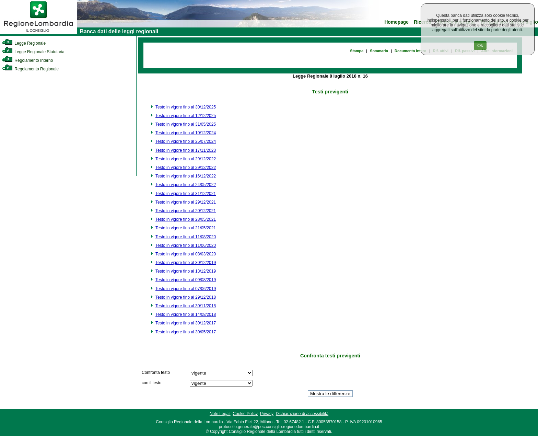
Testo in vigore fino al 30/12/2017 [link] (185, 323)
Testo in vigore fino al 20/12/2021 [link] (185, 210)
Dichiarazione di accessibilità (302, 413)
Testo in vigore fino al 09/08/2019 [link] (185, 279)
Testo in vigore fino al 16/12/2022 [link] (185, 176)
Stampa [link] (356, 51)
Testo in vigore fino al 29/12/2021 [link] (185, 202)
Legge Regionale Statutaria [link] (33, 51)
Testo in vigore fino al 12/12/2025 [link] (185, 115)
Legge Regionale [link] (24, 43)
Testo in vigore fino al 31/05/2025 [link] (185, 124)
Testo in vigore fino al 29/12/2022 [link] (185, 159)
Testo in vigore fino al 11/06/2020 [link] (185, 245)
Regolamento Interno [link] (27, 60)
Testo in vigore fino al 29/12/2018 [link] (185, 297)
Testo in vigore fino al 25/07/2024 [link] (185, 141)
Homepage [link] (396, 22)
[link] (38, 33)
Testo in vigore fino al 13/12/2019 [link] (185, 271)
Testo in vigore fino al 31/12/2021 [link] (185, 193)
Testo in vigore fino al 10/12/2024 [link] (185, 132)
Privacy (266, 413)
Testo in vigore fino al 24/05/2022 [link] (185, 184)
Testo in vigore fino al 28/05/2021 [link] (185, 219)
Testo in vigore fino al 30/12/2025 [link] (185, 107)
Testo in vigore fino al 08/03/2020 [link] (185, 254)
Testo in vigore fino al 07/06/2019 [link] (185, 288)
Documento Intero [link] (410, 51)
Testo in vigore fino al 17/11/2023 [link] (185, 150)
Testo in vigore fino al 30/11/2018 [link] (185, 305)
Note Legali (220, 413)
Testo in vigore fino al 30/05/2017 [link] (185, 332)
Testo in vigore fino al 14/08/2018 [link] (185, 314)
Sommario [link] (379, 51)
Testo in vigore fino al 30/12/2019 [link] (185, 262)
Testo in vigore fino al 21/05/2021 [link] (185, 228)
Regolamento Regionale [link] (30, 69)
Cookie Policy (245, 413)
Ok (480, 45)
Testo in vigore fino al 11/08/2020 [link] (185, 236)
